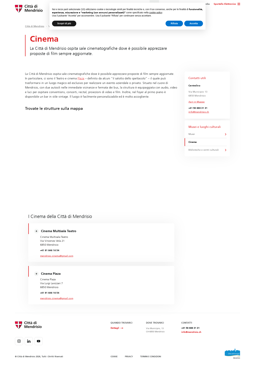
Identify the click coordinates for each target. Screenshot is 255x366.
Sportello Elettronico (227, 4)
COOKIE (114, 357)
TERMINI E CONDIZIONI (150, 357)
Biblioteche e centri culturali (204, 150)
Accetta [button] (193, 23)
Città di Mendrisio (34, 26)
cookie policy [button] (155, 12)
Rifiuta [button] (174, 23)
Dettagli (117, 329)
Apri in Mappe (196, 102)
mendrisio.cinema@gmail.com (57, 256)
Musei (192, 134)
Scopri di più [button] (64, 23)
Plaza (81, 78)
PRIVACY (129, 357)
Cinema (193, 142)
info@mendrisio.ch (198, 112)
